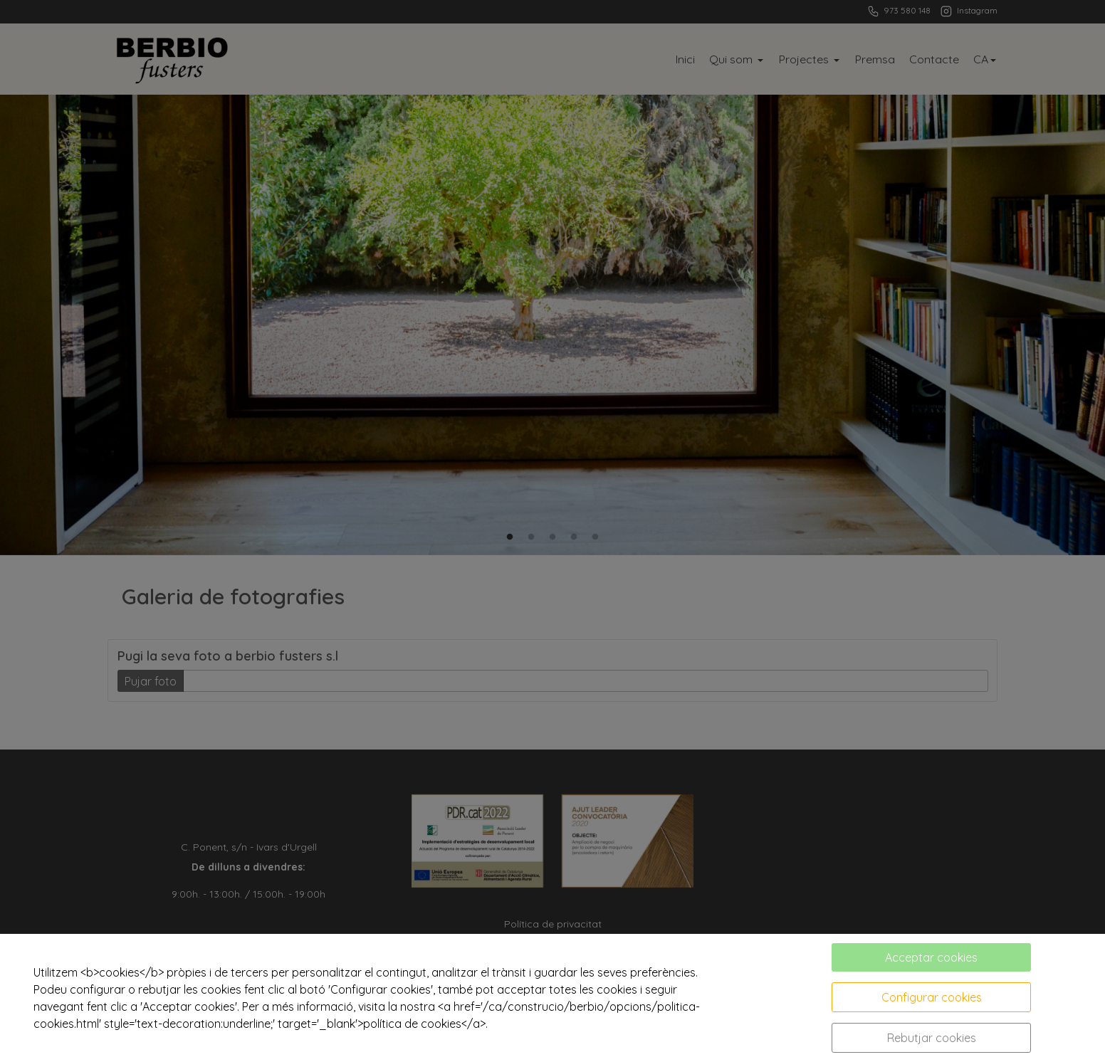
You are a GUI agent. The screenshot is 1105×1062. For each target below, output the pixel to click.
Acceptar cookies (931, 957)
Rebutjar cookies (931, 1038)
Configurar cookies (931, 997)
